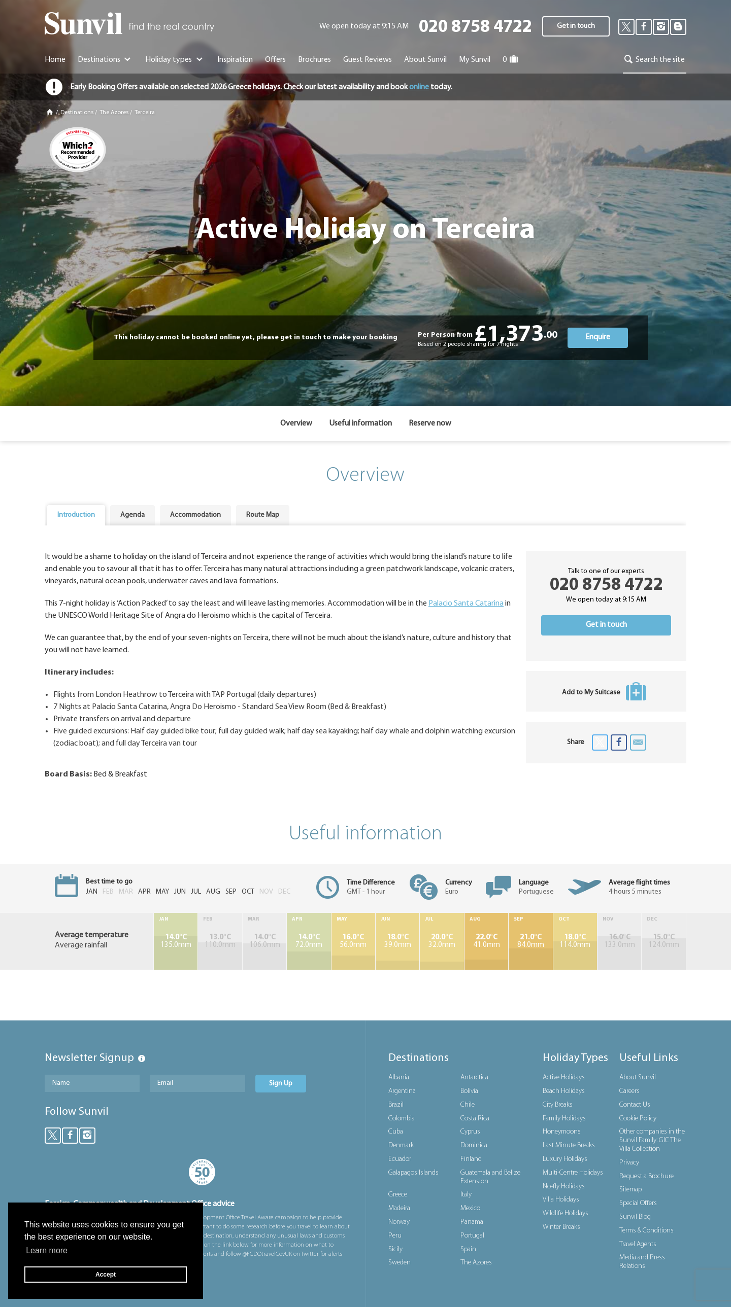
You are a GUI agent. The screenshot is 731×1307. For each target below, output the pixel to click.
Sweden (399, 1262)
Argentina (402, 1091)
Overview (296, 423)
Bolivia (469, 1091)
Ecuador (399, 1159)
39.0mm (397, 941)
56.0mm (353, 941)
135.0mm (175, 941)
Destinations (105, 60)
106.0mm (264, 941)
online (419, 87)
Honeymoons (562, 1132)
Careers (629, 1091)
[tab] (76, 515)
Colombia (401, 1118)
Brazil (396, 1105)
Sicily (395, 1249)
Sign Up (280, 1083)
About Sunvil (637, 1077)
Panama (471, 1222)
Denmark (401, 1145)
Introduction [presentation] (76, 515)
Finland (471, 1159)
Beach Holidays (564, 1091)
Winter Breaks (561, 1227)
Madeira (399, 1208)
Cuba (395, 1132)
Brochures (314, 60)
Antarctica (474, 1077)
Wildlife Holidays (565, 1213)
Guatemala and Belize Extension (490, 1177)
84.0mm (530, 941)
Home (55, 60)
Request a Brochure (646, 1176)
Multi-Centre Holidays (573, 1173)
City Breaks (558, 1105)
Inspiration (235, 60)
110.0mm (220, 941)
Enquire (597, 337)
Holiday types (175, 60)
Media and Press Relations (642, 1262)
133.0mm (619, 941)
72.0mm (308, 941)
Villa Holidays (561, 1200)
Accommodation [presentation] (195, 515)
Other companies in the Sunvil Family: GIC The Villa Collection (652, 1140)
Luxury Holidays (565, 1159)
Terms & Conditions (646, 1230)
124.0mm (664, 941)
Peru (395, 1236)
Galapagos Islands (413, 1173)
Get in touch (576, 26)
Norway (399, 1222)
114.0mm (575, 941)
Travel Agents (637, 1244)
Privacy (629, 1163)
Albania (398, 1077)
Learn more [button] (47, 1250)
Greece (397, 1194)
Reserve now (430, 423)
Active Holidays (564, 1077)
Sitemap (630, 1189)
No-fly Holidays (564, 1186)
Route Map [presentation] (262, 515)
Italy (466, 1194)
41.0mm (486, 941)
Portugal (472, 1236)
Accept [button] (105, 1274)
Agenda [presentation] (132, 515)
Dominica (473, 1145)
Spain (468, 1249)
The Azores (113, 113)
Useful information (360, 423)
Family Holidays (564, 1118)
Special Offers (638, 1203)
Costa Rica (474, 1118)
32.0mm (441, 941)
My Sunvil (474, 60)
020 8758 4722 (475, 28)
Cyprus (470, 1132)
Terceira (145, 113)
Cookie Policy (637, 1118)
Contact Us (634, 1105)
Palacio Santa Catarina (466, 603)
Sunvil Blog (635, 1217)
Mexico (470, 1208)
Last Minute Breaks (569, 1145)
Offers (275, 60)
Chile (467, 1105)
